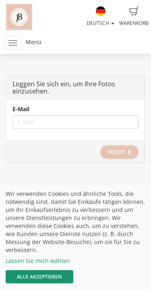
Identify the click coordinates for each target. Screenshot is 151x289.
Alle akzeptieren (39, 276)
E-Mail (20, 109)
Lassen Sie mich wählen (38, 261)
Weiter (119, 152)
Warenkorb (134, 16)
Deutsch (100, 16)
